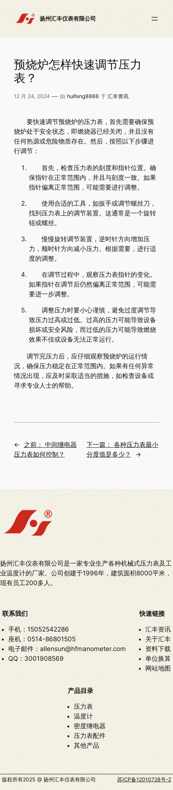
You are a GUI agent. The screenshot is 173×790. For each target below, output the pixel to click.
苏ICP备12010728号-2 (144, 779)
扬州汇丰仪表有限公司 (68, 18)
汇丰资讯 (117, 96)
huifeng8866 (83, 96)
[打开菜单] (154, 18)
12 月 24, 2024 (32, 96)
